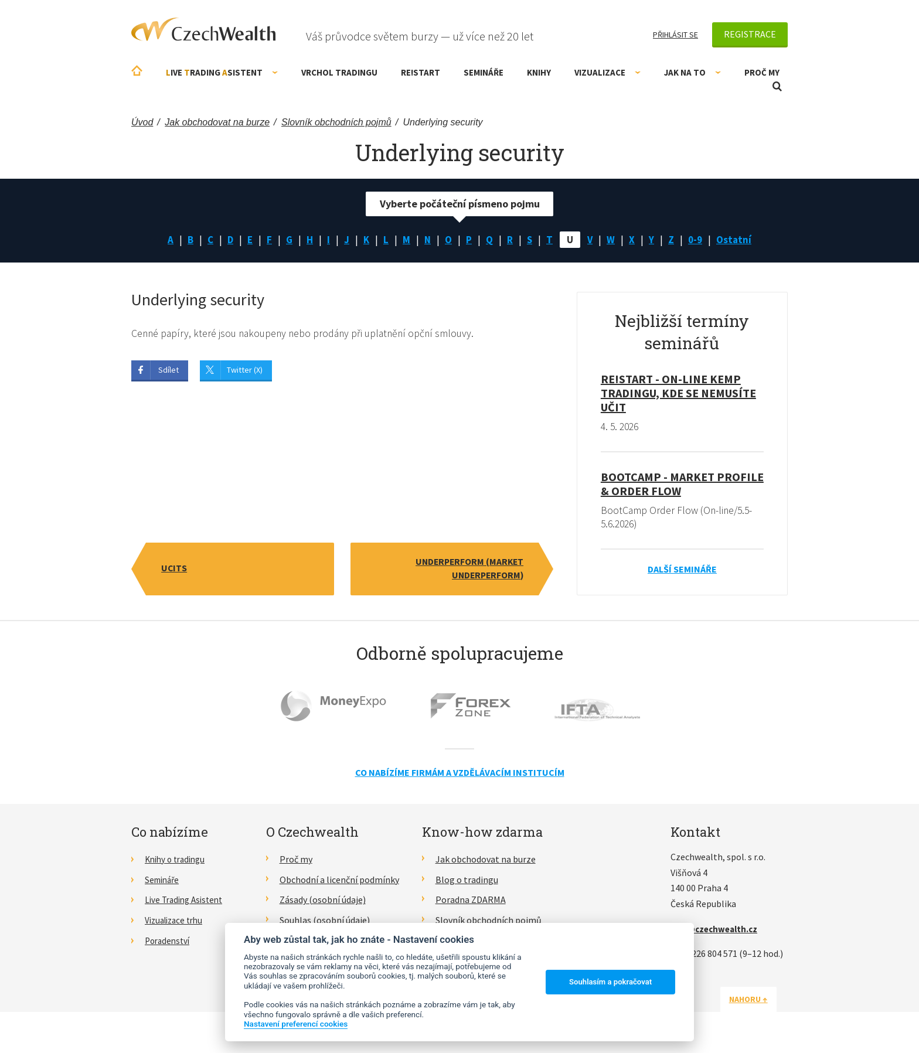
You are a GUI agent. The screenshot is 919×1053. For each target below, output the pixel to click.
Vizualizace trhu (177, 922)
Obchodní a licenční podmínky (339, 881)
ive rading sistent (222, 72)
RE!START (420, 72)
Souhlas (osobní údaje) (325, 922)
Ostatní (738, 240)
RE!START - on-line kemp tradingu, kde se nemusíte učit (678, 394)
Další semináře (682, 571)
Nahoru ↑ (759, 1001)
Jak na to (692, 72)
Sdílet (168, 371)
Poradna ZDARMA (470, 901)
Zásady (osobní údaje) (323, 901)
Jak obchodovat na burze (485, 861)
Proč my (762, 72)
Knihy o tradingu (178, 861)
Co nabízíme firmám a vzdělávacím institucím (459, 775)
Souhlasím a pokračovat (610, 981)
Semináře (483, 72)
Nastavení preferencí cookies (296, 1023)
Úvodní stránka (137, 70)
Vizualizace (607, 72)
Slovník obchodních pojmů (488, 922)
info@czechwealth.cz (716, 930)
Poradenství (169, 942)
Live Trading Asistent (187, 901)
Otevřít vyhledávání (777, 86)
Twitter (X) (245, 371)
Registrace (750, 34)
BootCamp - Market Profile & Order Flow (682, 485)
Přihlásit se (675, 34)
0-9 (698, 240)
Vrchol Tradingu (339, 72)
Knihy (539, 72)
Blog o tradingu (466, 881)
